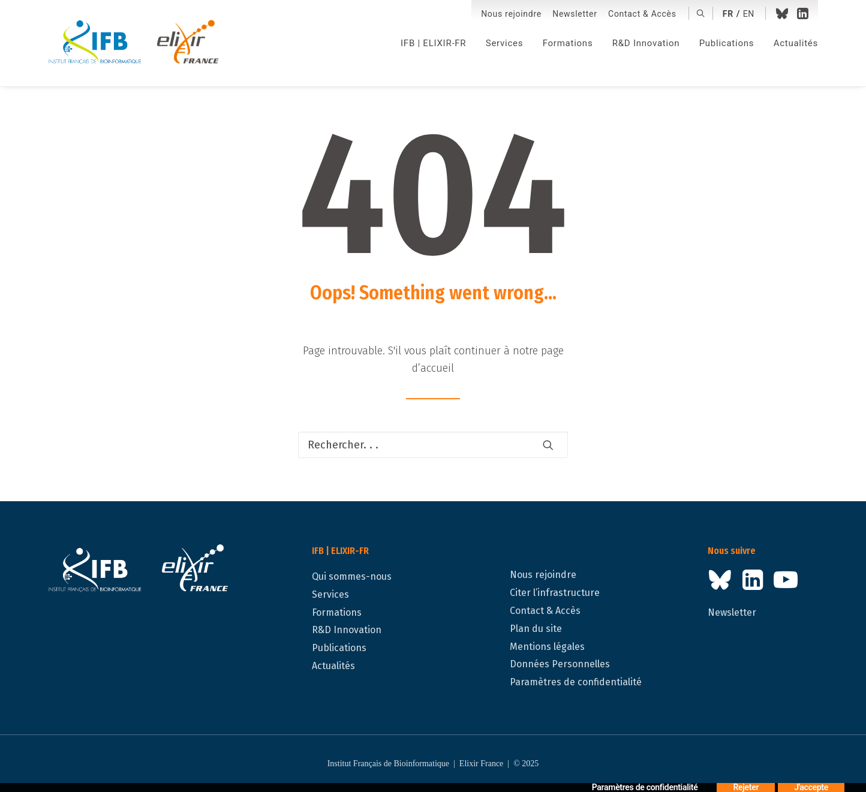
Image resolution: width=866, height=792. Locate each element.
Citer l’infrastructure (555, 592)
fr (728, 14)
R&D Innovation (645, 43)
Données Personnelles (560, 664)
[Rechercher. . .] (433, 445)
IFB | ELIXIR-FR (433, 43)
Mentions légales (547, 646)
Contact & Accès (642, 14)
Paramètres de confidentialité (576, 682)
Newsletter (574, 14)
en (748, 14)
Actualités (796, 43)
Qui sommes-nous (352, 576)
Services (505, 43)
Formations (568, 43)
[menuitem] (511, 14)
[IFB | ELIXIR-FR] (138, 43)
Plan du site (536, 628)
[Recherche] (433, 445)
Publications (726, 43)
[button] (700, 13)
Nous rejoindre (511, 14)
